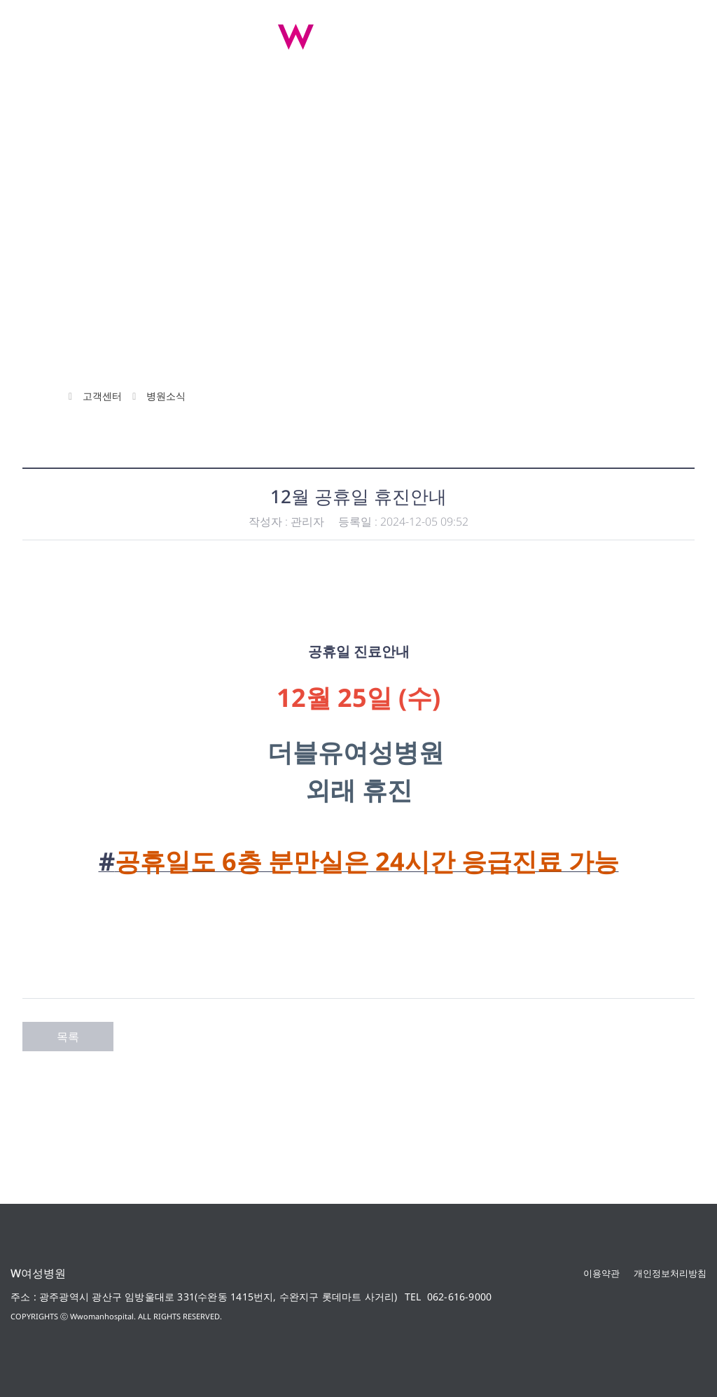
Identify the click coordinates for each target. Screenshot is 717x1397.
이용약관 (601, 1273)
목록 (68, 1036)
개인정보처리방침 (670, 1273)
